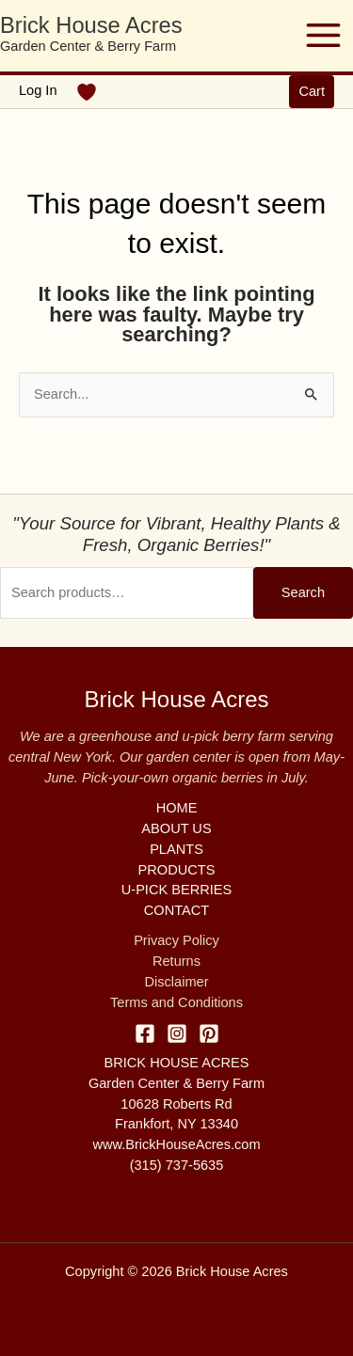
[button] (311, 91)
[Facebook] (145, 1033)
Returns (176, 961)
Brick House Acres (91, 25)
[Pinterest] (209, 1033)
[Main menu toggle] (323, 35)
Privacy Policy (176, 940)
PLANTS (176, 849)
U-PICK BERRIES (176, 889)
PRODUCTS (177, 869)
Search (303, 592)
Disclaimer (176, 981)
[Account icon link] (38, 91)
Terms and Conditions (176, 1002)
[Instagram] (177, 1033)
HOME (177, 807)
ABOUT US (176, 828)
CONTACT (176, 910)
